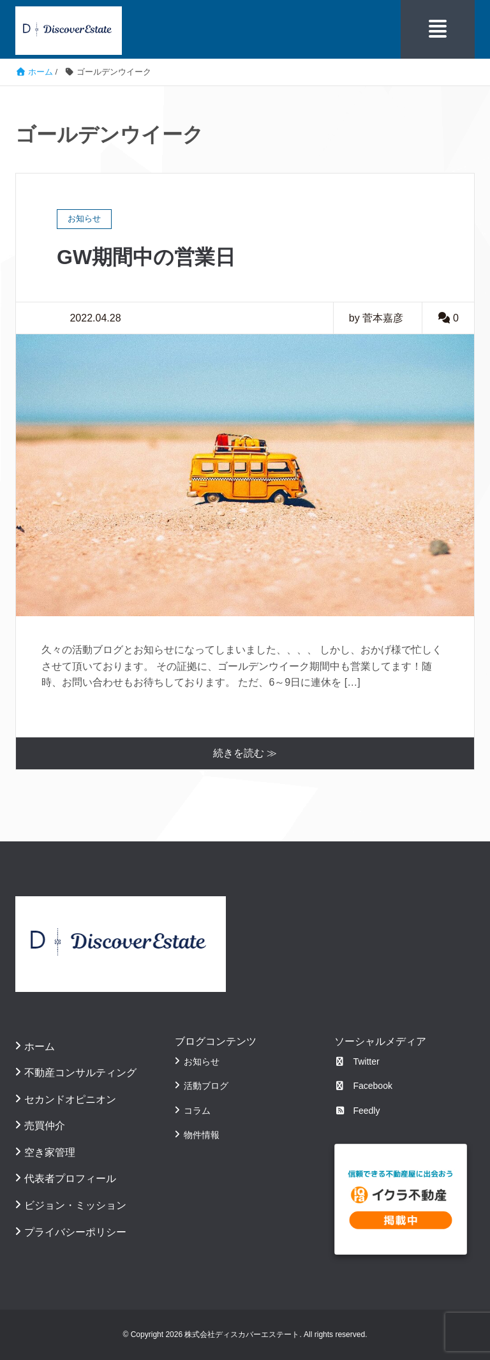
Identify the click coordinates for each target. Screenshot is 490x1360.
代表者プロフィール (70, 1178)
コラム (197, 1110)
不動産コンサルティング (80, 1072)
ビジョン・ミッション (75, 1205)
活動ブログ (206, 1086)
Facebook (363, 1086)
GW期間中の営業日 (146, 257)
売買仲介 (44, 1125)
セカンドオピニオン (70, 1099)
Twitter (357, 1061)
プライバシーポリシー (75, 1232)
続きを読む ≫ (245, 753)
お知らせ (201, 1061)
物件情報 (201, 1135)
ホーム (39, 1046)
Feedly (357, 1110)
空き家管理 (49, 1152)
